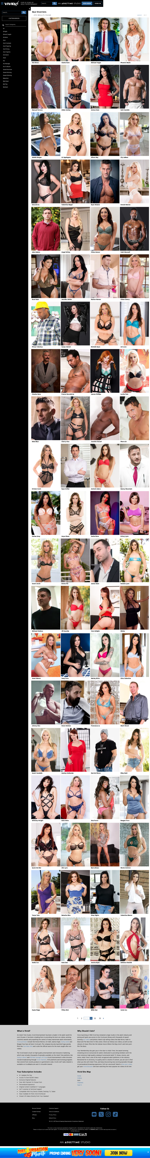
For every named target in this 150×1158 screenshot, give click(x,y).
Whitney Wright (37, 820)
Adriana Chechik (126, 962)
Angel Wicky (65, 252)
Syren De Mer (36, 868)
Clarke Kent (65, 62)
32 (95, 1018)
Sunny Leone (65, 1042)
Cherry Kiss (65, 441)
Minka (123, 631)
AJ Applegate (66, 157)
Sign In (98, 3)
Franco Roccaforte (67, 394)
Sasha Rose (95, 536)
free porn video (127, 1064)
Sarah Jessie (36, 583)
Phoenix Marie (125, 62)
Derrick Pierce (96, 773)
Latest (139, 15)
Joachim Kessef (96, 441)
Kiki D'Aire (65, 820)
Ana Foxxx (94, 820)
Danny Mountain (126, 489)
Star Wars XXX (28, 1046)
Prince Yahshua (37, 347)
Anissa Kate (95, 110)
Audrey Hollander (67, 773)
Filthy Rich (65, 1010)
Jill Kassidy (65, 631)
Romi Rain (35, 299)
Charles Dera (36, 394)
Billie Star (94, 1010)
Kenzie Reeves (125, 205)
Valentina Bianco (126, 915)
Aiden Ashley (66, 110)
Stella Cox (35, 962)
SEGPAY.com (94, 1129)
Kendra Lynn (125, 583)
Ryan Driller (65, 489)
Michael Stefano (37, 631)
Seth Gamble (125, 110)
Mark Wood (125, 726)
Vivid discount (88, 1066)
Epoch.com (42, 1129)
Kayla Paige (36, 1010)
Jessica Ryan (95, 962)
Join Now (87, 3)
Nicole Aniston (126, 868)
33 (100, 1018)
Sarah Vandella (37, 773)
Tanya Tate (36, 915)
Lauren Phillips (96, 394)
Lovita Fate (124, 394)
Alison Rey (94, 157)
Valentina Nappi (67, 205)
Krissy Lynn (125, 536)
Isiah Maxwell (125, 252)
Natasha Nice (65, 915)
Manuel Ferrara (37, 110)
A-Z (145, 15)
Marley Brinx (95, 678)
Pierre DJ (124, 441)
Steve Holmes (66, 726)
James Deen (95, 583)
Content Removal (75, 1131)
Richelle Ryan (95, 347)
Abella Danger (37, 157)
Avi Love (123, 347)
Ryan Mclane (95, 205)
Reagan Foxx (125, 820)
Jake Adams (36, 252)
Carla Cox (124, 1010)
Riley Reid (124, 773)
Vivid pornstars (22, 1042)
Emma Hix (64, 583)
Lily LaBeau (124, 157)
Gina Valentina (126, 678)
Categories (14, 18)
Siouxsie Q (35, 205)
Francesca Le (95, 726)
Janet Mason (36, 678)
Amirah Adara (96, 489)
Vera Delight (95, 631)
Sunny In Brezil (22, 1057)
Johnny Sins (36, 726)
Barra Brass (95, 868)
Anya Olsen (65, 536)
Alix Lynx (64, 868)
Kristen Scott (36, 489)
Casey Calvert (66, 347)
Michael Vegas (96, 62)
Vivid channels (41, 1060)
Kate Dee (64, 962)
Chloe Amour (95, 252)
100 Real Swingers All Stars (38, 1057)
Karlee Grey (36, 536)
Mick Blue (35, 441)
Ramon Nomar (96, 299)
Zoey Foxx (65, 678)
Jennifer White (66, 299)
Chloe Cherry (125, 299)
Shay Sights (95, 915)
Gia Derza (35, 62)
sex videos (86, 1039)
